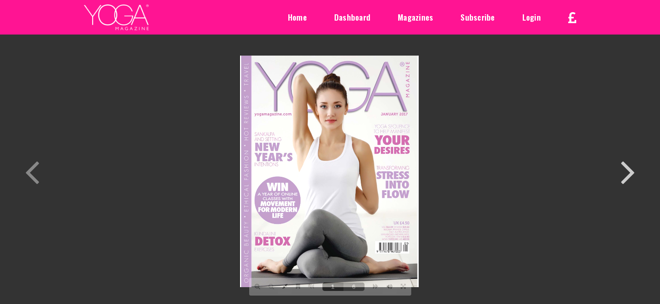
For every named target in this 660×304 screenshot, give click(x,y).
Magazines (415, 17)
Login (531, 17)
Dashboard (352, 17)
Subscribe (477, 17)
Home (297, 17)
